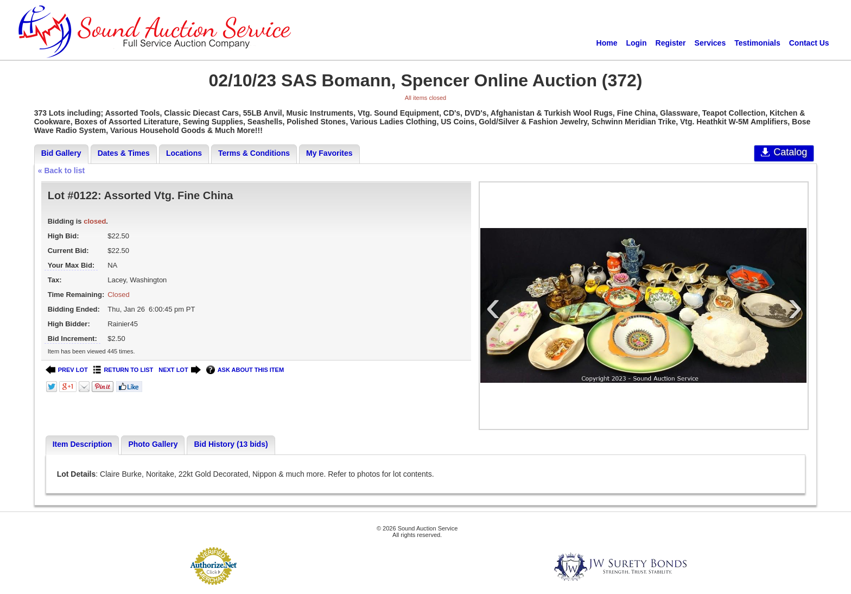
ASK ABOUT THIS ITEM (245, 370)
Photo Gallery (152, 444)
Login (636, 43)
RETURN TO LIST (123, 370)
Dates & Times (124, 153)
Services (710, 43)
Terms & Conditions (254, 153)
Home (607, 43)
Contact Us (809, 43)
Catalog (784, 152)
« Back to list (61, 170)
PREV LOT (67, 370)
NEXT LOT (179, 370)
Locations (184, 153)
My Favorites (329, 153)
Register (671, 43)
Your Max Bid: (71, 265)
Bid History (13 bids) (231, 444)
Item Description (82, 444)
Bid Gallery (61, 153)
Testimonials (757, 43)
